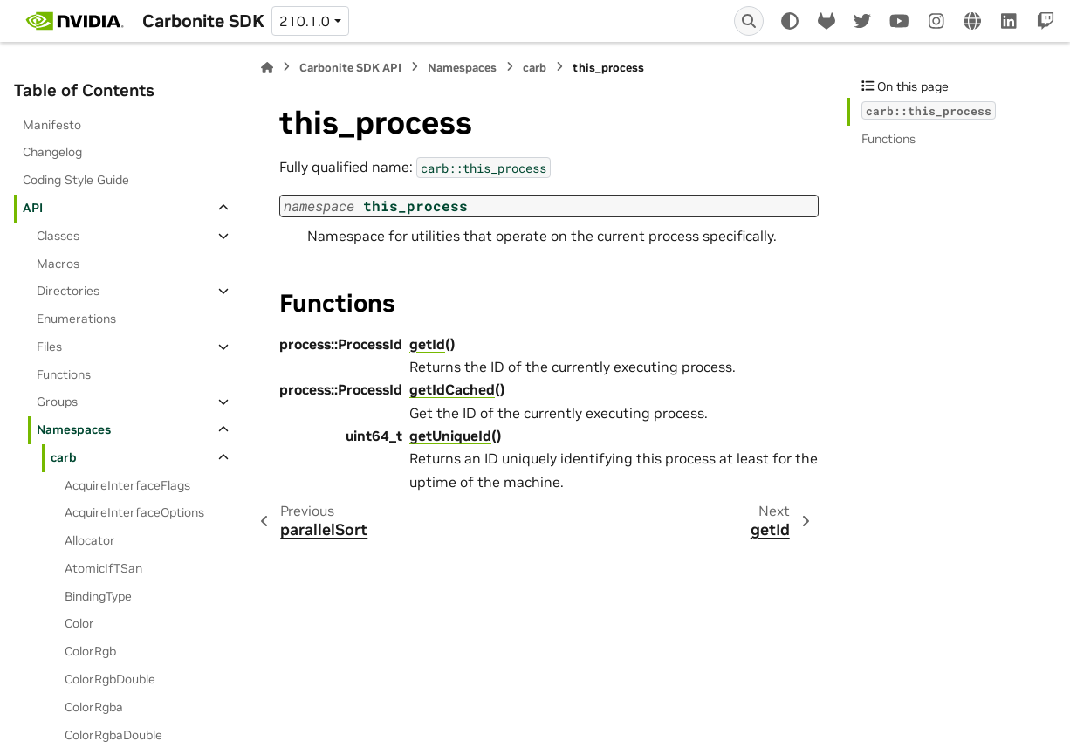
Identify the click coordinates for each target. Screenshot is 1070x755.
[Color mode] (789, 21)
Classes (58, 236)
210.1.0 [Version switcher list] (304, 21)
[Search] (749, 21)
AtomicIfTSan (103, 568)
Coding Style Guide (76, 180)
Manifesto (52, 125)
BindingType (98, 596)
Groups (57, 401)
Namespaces (74, 429)
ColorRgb (90, 651)
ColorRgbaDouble (113, 735)
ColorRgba (94, 707)
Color (79, 623)
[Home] (267, 67)
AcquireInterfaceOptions (134, 512)
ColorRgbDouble (110, 679)
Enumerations (76, 318)
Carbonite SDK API (350, 67)
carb (64, 457)
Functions (64, 374)
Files (49, 346)
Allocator (90, 540)
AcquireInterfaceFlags (127, 485)
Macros (58, 263)
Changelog (52, 152)
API (33, 208)
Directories (68, 291)
